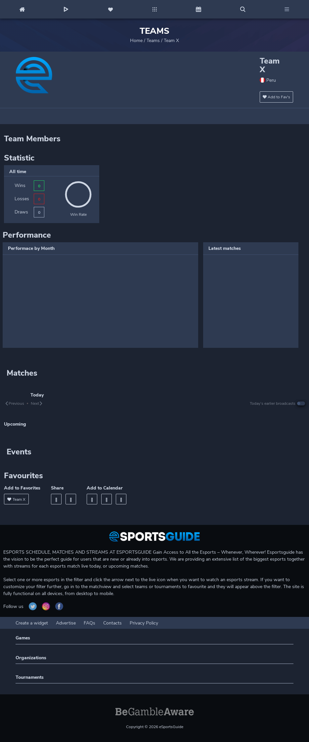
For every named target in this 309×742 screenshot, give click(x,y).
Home (136, 40)
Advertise (66, 623)
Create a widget (32, 623)
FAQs (89, 623)
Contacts (112, 623)
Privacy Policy (144, 623)
